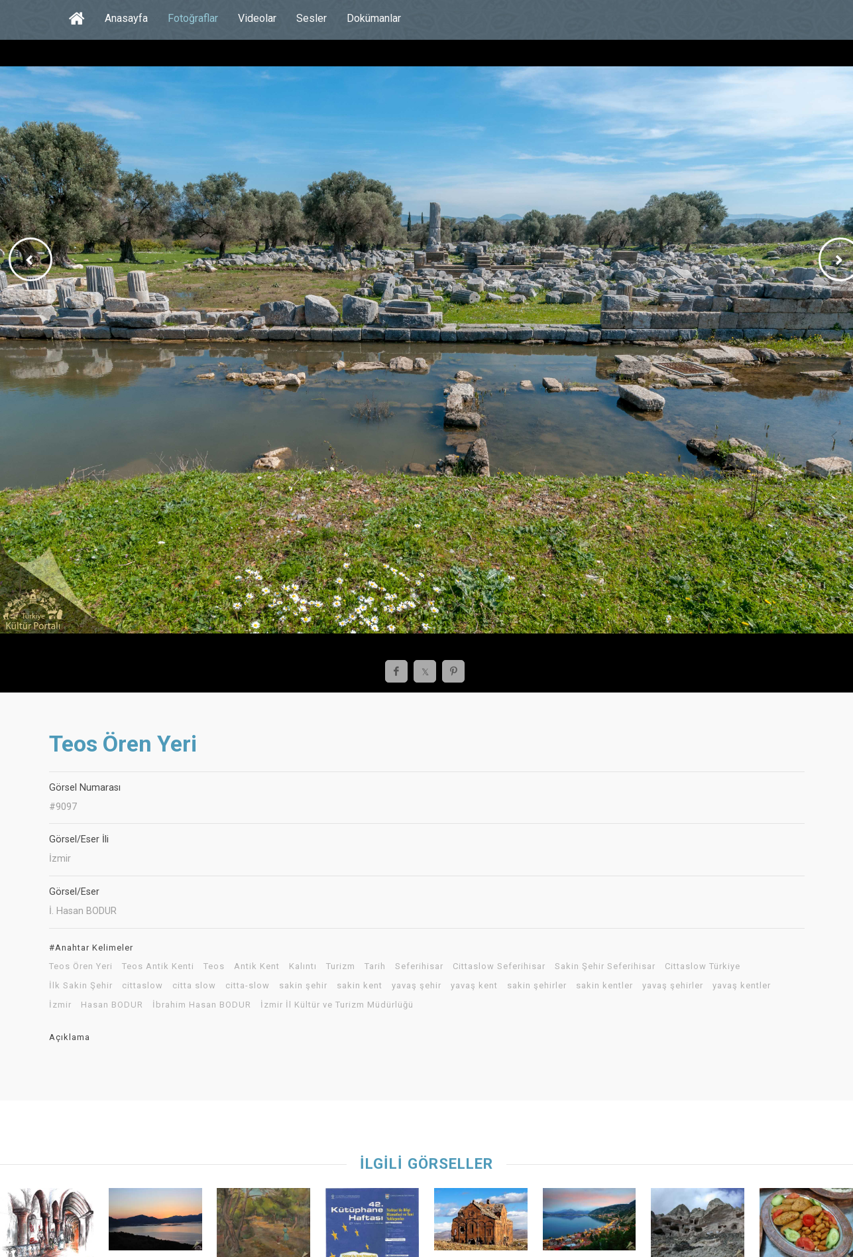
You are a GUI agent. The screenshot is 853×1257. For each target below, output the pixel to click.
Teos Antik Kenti (158, 966)
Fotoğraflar (193, 18)
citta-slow (247, 985)
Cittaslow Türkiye (702, 966)
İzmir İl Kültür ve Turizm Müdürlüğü (337, 1005)
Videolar (257, 18)
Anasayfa (126, 18)
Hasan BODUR (112, 1005)
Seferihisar (419, 966)
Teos (214, 966)
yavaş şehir (416, 985)
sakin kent (359, 985)
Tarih (375, 966)
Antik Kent (257, 966)
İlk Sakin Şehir (81, 985)
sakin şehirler (537, 985)
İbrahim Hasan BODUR (201, 1005)
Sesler (311, 18)
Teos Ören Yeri (81, 966)
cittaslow (142, 985)
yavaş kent (474, 985)
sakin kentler (604, 985)
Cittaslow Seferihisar (499, 966)
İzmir (60, 1005)
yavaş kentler (741, 985)
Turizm (340, 966)
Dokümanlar (374, 18)
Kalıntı (303, 966)
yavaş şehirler (672, 985)
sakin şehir (303, 985)
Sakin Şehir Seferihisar (605, 966)
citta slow (194, 985)
